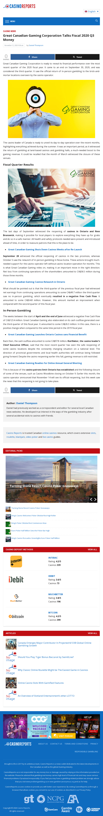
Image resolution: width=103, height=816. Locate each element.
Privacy (94, 743)
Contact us (56, 743)
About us (43, 743)
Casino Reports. (23, 808)
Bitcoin (53, 612)
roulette (10, 436)
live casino (48, 436)
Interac (53, 557)
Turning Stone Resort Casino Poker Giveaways (44, 486)
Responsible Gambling (86, 751)
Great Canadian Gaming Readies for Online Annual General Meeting (45, 363)
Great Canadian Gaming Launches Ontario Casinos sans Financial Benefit (47, 334)
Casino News (9, 31)
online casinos (49, 433)
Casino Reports (14, 433)
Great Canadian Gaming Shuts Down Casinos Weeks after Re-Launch (45, 249)
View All (92, 633)
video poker (32, 436)
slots (93, 433)
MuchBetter (55, 594)
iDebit (51, 576)
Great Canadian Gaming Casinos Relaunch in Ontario (36, 281)
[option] (51, 479)
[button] (91, 499)
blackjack (20, 436)
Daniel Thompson (36, 45)
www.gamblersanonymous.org (61, 781)
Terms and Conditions (76, 743)
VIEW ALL (92, 549)
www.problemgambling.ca (36, 781)
